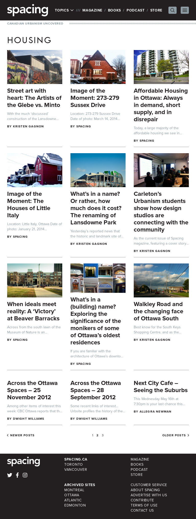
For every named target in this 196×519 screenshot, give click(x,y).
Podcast (136, 10)
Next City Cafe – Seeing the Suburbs (161, 386)
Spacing (83, 126)
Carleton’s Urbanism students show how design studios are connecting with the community (161, 211)
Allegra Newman (156, 411)
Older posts (174, 435)
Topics (64, 10)
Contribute (142, 500)
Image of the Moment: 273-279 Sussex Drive (94, 97)
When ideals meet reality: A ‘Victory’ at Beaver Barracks (33, 311)
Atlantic (73, 500)
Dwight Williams (28, 418)
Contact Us (142, 510)
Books (114, 10)
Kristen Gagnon (28, 126)
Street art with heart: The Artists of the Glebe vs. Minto (34, 97)
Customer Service (149, 484)
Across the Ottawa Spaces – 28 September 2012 (95, 390)
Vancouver (75, 469)
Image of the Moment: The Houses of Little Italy (28, 204)
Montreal (74, 489)
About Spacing (145, 489)
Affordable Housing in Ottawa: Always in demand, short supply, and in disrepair (161, 105)
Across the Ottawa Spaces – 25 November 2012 (32, 390)
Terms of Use (144, 505)
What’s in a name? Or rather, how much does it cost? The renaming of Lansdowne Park (95, 208)
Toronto (73, 464)
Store (156, 10)
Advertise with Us (149, 495)
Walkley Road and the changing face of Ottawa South (158, 311)
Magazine (92, 10)
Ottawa (71, 495)
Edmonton (75, 505)
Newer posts (22, 435)
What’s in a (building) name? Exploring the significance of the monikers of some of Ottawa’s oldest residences (95, 321)
